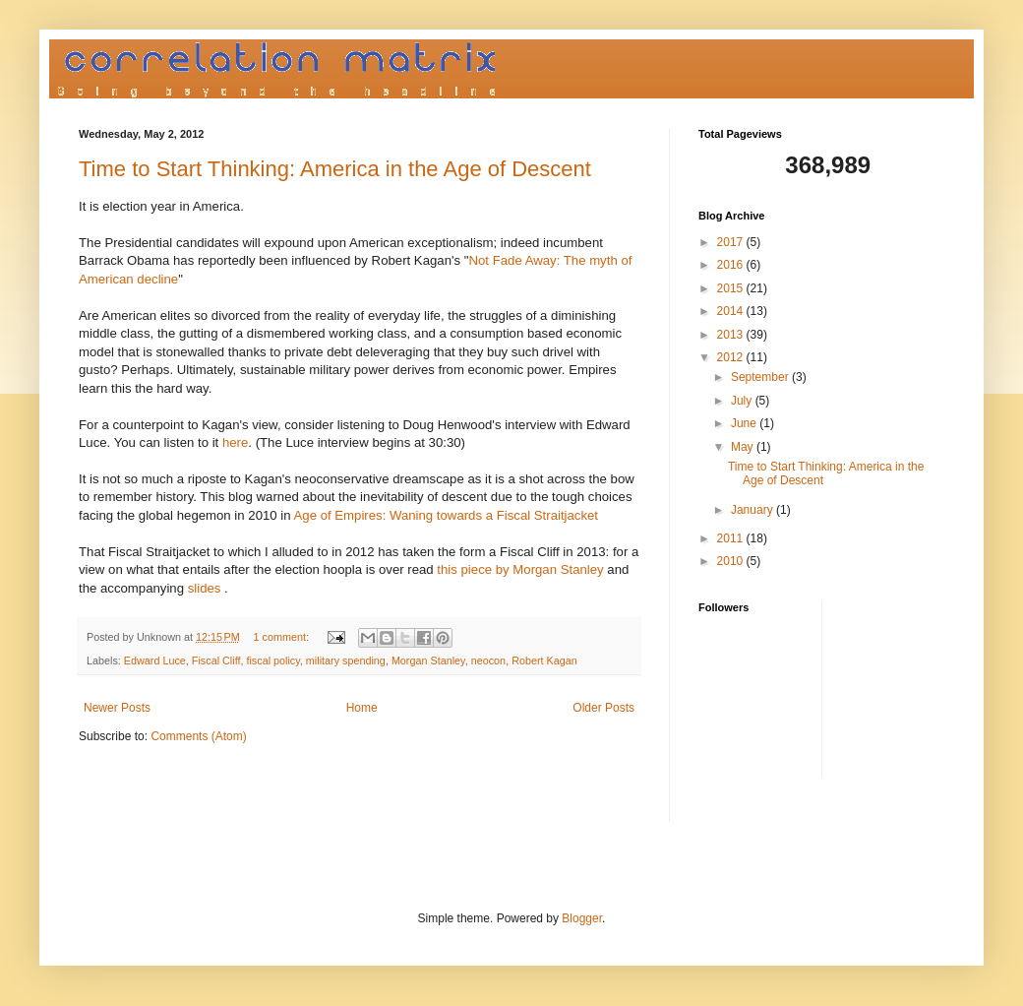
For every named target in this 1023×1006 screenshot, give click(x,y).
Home (362, 708)
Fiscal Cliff (216, 660)
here (235, 442)
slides (204, 588)
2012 (732, 357)
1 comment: (283, 637)
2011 (732, 538)
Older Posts (603, 708)
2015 (732, 288)
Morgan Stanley (428, 660)
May (743, 447)
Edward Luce (155, 660)
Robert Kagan (544, 660)
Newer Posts (117, 708)
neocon (488, 660)
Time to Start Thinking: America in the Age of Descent (335, 169)
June (745, 423)
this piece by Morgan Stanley (520, 569)
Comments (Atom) (198, 736)
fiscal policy (272, 660)
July (743, 401)
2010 (732, 561)
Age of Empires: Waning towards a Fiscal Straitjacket (446, 515)
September (761, 377)
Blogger (582, 918)
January (753, 510)
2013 (732, 335)
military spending (346, 660)
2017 (732, 242)
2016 (732, 265)
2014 (732, 311)
